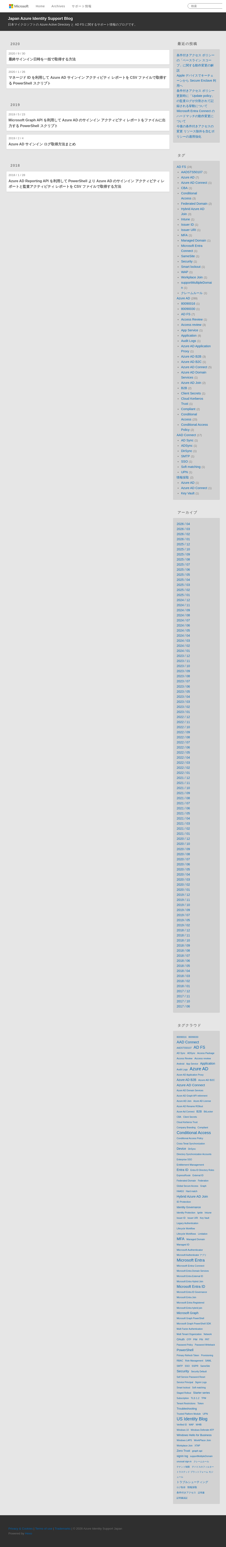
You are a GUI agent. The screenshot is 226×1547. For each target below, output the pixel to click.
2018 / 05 (183, 966)
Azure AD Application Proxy (190, 1075)
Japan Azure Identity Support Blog (40, 18)
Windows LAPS (184, 1440)
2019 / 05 (183, 920)
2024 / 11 (183, 605)
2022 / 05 (183, 752)
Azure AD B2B (191, 356)
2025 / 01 (183, 595)
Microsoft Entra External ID (190, 1276)
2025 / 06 (183, 569)
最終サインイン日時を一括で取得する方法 (42, 59)
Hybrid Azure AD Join (192, 1196)
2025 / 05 (183, 574)
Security (186, 261)
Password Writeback (205, 1345)
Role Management (194, 1360)
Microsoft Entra (191, 1260)
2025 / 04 (183, 579)
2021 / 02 (183, 828)
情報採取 (183, 477)
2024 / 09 (183, 610)
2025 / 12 (183, 544)
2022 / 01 (183, 772)
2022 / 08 (183, 737)
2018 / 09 (183, 945)
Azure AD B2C (191, 362)
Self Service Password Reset (191, 1377)
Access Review (192, 319)
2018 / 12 (183, 930)
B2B (184, 388)
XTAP (197, 1445)
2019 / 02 (183, 925)
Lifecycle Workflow (186, 1228)
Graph (203, 1186)
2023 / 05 (183, 691)
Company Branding (186, 1127)
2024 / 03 (183, 640)
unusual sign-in (184, 1461)
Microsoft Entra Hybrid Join (190, 1281)
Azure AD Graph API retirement (192, 1096)
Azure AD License (202, 1101)
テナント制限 (183, 1467)
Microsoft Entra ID (191, 1286)
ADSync (186, 445)
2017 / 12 (183, 991)
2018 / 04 (183, 971)
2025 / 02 (183, 590)
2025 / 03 (183, 585)
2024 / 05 (183, 630)
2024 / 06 (183, 625)
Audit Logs (188, 341)
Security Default (199, 1371)
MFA (184, 235)
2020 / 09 (183, 849)
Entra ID (182, 1170)
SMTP (185, 456)
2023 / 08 (183, 676)
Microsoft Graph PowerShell (190, 1318)
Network (208, 1334)
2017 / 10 (183, 1001)
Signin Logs (201, 1382)
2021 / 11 (183, 783)
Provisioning (207, 1355)
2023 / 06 (183, 686)
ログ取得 (181, 1487)
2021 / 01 (183, 833)
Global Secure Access (187, 1186)
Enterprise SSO (184, 1159)
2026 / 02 (183, 534)
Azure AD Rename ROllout (190, 1106)
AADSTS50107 (192, 172)
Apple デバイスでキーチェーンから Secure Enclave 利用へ (196, 80)
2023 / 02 (183, 707)
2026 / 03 (183, 529)
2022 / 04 (183, 757)
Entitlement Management (190, 1164)
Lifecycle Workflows (186, 1234)
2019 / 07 (183, 915)
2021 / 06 (183, 808)
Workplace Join (192, 277)
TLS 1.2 (195, 1398)
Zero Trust (183, 1450)
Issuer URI (188, 230)
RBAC (180, 1360)
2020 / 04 (183, 874)
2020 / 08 (183, 854)
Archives (58, 6)
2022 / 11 (183, 722)
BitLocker (208, 1111)
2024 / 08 (183, 615)
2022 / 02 (183, 767)
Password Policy (185, 1345)
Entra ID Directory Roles (202, 1170)
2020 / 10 (183, 844)
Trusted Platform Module (189, 1414)
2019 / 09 (183, 910)
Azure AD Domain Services (190, 1090)
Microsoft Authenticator (190, 1249)
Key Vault (187, 493)
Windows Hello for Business (194, 1435)
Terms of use (43, 1528)
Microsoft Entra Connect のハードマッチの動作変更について (196, 116)
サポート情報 (82, 6)
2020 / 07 (183, 859)
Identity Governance (189, 1207)
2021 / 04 (183, 818)
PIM (195, 1339)
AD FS (181, 167)
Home (40, 6)
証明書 (201, 1492)
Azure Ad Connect (185, 1111)
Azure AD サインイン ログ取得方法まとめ (42, 144)
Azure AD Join (191, 382)
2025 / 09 (183, 554)
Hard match (191, 1191)
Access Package (206, 1053)
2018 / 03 (183, 976)
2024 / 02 (183, 645)
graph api (197, 1450)
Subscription (183, 1398)
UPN (184, 472)
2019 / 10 (183, 905)
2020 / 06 (183, 864)
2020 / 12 (183, 838)
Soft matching (190, 467)
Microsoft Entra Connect (190, 1265)
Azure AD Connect (194, 182)
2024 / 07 (183, 620)
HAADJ (180, 1191)
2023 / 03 (183, 701)
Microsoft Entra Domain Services (193, 1271)
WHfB (199, 1424)
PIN (201, 1339)
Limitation (202, 1234)
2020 (15, 44)
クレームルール (192, 293)
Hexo (28, 1533)
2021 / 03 (183, 823)
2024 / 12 (183, 600)
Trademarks (63, 1528)
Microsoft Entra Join (186, 1297)
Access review (191, 324)
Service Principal (185, 1382)
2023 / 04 (183, 696)
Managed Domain (193, 240)
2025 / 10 (183, 549)
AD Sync (187, 440)
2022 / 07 (183, 742)
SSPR (195, 1366)
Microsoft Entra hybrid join (189, 1308)
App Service (189, 330)
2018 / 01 (183, 986)
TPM (203, 1398)
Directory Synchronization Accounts (194, 1154)
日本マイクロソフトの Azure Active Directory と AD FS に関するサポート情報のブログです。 (72, 24)
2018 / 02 (183, 981)
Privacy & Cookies (20, 1528)
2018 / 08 (183, 950)
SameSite (188, 256)
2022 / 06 (183, 747)
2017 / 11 (183, 996)
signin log (182, 1456)
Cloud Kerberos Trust (187, 1122)
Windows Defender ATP (202, 1430)
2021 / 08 (183, 798)
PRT (207, 1339)
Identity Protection (186, 1212)
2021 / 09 (183, 793)
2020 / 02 (183, 884)
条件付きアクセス (186, 1492)
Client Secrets (191, 393)
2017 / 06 (183, 1006)
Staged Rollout (184, 1393)
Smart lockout (190, 266)
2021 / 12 (183, 778)
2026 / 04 (183, 524)
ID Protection (184, 1201)
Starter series (201, 1392)
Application (188, 335)
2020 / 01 (183, 889)
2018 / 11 (183, 935)
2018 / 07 (183, 955)
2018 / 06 (183, 960)
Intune (185, 219)
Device (181, 1148)
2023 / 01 (183, 712)
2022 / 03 (183, 762)
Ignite (200, 1212)
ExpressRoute (183, 1175)
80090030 (188, 309)
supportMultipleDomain (201, 1456)
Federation (203, 1180)
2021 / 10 (183, 788)
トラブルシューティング (192, 1482)
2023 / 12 (183, 656)
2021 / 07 (183, 803)
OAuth (181, 1339)
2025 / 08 (183, 559)
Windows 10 (182, 1430)
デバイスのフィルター (203, 1467)
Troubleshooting (187, 1408)
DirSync (186, 451)
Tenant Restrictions (186, 1403)
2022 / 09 (183, 732)
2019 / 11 (183, 900)
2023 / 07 (183, 681)
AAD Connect (186, 435)
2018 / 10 (183, 940)
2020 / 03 (183, 879)
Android (180, 1064)
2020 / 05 (183, 869)
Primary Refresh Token (188, 1355)
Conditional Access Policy (190, 1138)
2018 (15, 165)
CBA (184, 188)
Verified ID (182, 1424)
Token (201, 1403)
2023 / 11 (183, 661)
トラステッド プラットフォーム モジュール (195, 1474)
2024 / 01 (183, 651)
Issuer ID (187, 224)
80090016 (188, 303)
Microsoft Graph (187, 1313)
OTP (189, 1339)
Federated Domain (194, 203)
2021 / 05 (183, 813)
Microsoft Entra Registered (190, 1302)
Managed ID (183, 1244)
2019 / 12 (183, 894)
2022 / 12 (183, 717)
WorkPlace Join (202, 1440)
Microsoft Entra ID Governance (192, 1292)
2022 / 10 (183, 727)
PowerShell (185, 1350)
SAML (208, 1360)
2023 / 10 (183, 666)
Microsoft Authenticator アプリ (191, 1255)
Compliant (188, 409)
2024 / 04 (183, 635)
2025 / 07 (183, 564)
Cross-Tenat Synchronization (191, 1143)
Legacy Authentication (187, 1223)
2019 (15, 105)
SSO (184, 461)
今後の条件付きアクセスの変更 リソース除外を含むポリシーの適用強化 (196, 131)
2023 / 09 (183, 671)
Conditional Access (194, 1132)
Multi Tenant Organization (189, 1334)
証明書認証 (182, 1498)
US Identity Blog (192, 1418)
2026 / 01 (183, 539)
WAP (184, 272)
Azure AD (187, 177)
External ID (197, 1175)
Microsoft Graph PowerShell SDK (194, 1323)
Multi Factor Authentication (190, 1329)
